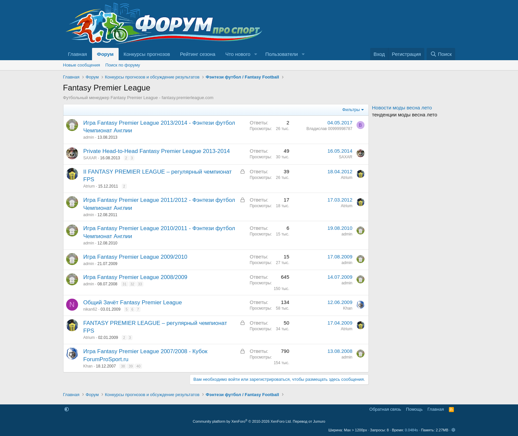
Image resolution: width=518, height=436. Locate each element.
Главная (77, 54)
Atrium (89, 186)
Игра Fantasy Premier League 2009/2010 (135, 257)
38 (123, 366)
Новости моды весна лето (402, 107)
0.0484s (411, 430)
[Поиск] (441, 54)
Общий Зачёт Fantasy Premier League (132, 302)
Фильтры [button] (351, 109)
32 (132, 284)
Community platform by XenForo (242, 421)
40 (139, 366)
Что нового (237, 54)
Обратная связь (385, 409)
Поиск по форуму (122, 65)
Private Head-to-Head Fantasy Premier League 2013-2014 (156, 151)
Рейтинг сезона (197, 54)
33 (140, 284)
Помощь (414, 409)
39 (131, 366)
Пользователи (281, 54)
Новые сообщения (81, 65)
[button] (255, 54)
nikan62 (90, 309)
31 (125, 284)
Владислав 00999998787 (329, 128)
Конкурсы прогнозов (147, 54)
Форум (105, 54)
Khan (347, 308)
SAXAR (90, 158)
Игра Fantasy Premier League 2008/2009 (135, 277)
